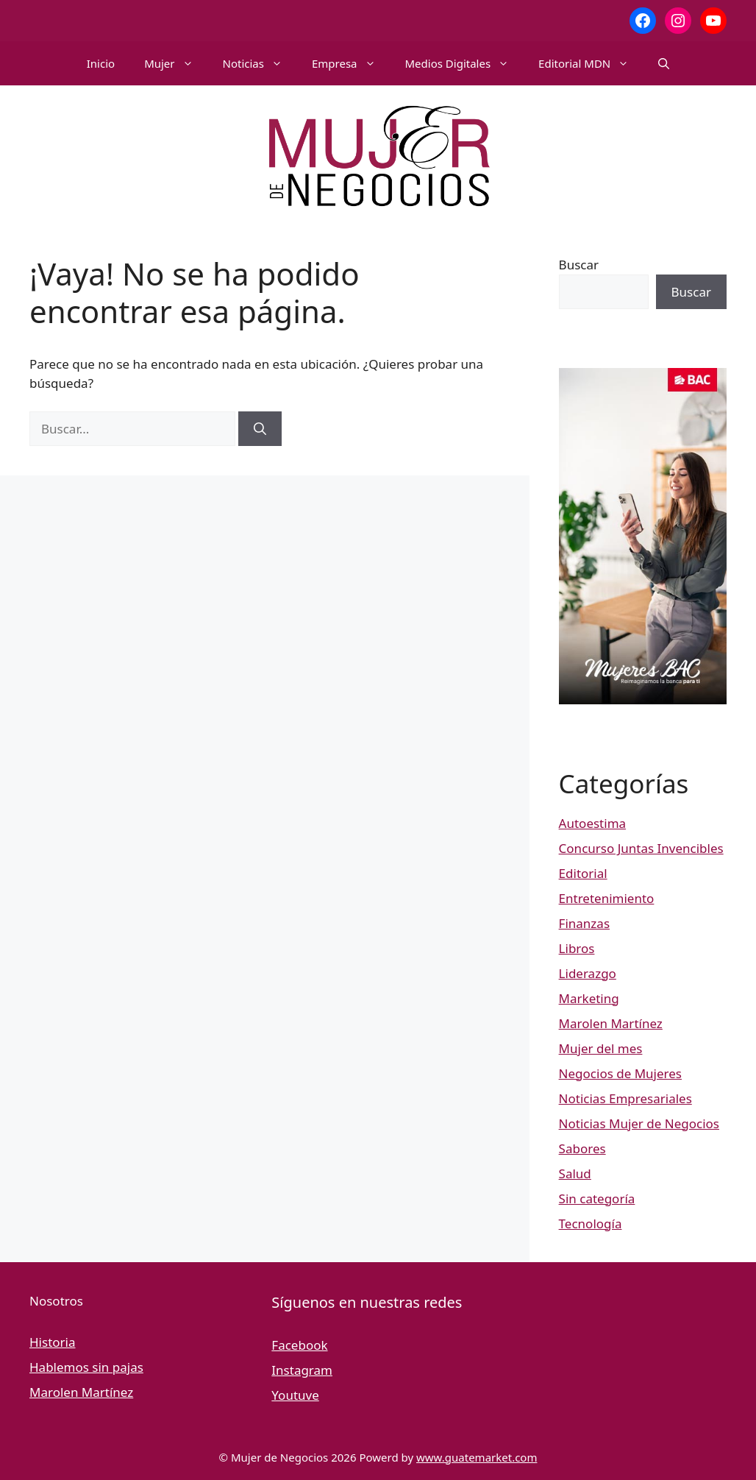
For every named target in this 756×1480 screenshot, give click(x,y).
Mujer (175, 63)
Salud (575, 1173)
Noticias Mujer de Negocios (639, 1123)
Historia (52, 1342)
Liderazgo (587, 973)
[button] (663, 63)
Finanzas (584, 923)
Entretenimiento (607, 898)
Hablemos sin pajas (86, 1367)
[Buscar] (260, 429)
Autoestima (592, 823)
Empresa (351, 63)
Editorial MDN (590, 63)
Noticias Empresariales (625, 1098)
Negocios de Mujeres (620, 1073)
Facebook (299, 1344)
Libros (577, 948)
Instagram (301, 1370)
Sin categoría (597, 1198)
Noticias (260, 63)
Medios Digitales (464, 63)
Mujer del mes (601, 1048)
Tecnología (590, 1223)
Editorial (583, 873)
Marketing (589, 998)
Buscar (579, 264)
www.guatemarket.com (476, 1457)
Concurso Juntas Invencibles (641, 848)
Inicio (101, 63)
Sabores (582, 1148)
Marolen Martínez (611, 1023)
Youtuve (294, 1395)
